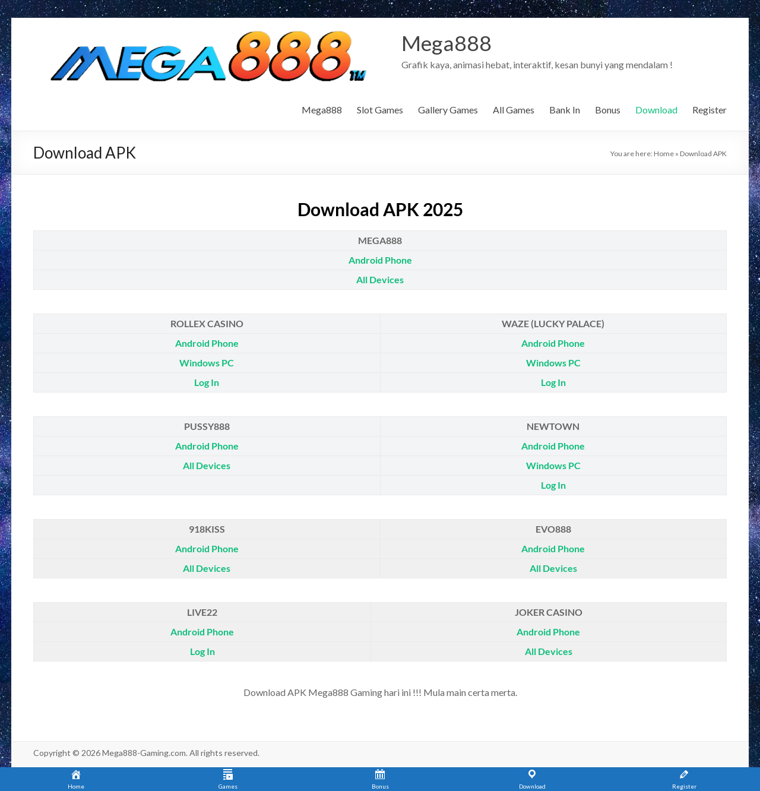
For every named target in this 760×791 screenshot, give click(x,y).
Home (664, 153)
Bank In (564, 109)
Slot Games (380, 109)
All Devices (380, 279)
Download (656, 109)
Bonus (607, 109)
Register (709, 109)
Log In (206, 382)
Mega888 (446, 43)
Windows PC (206, 362)
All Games (513, 109)
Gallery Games (448, 109)
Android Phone (380, 259)
